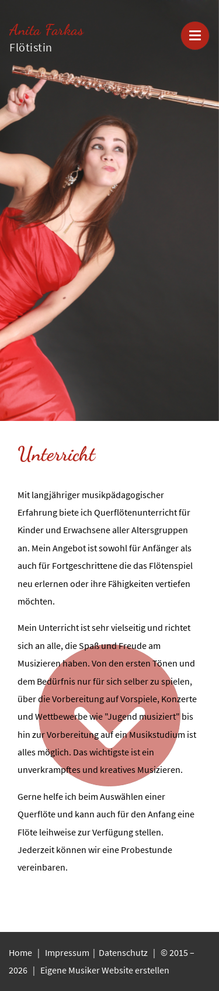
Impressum (68, 952)
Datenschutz (124, 952)
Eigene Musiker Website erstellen (104, 970)
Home (20, 952)
